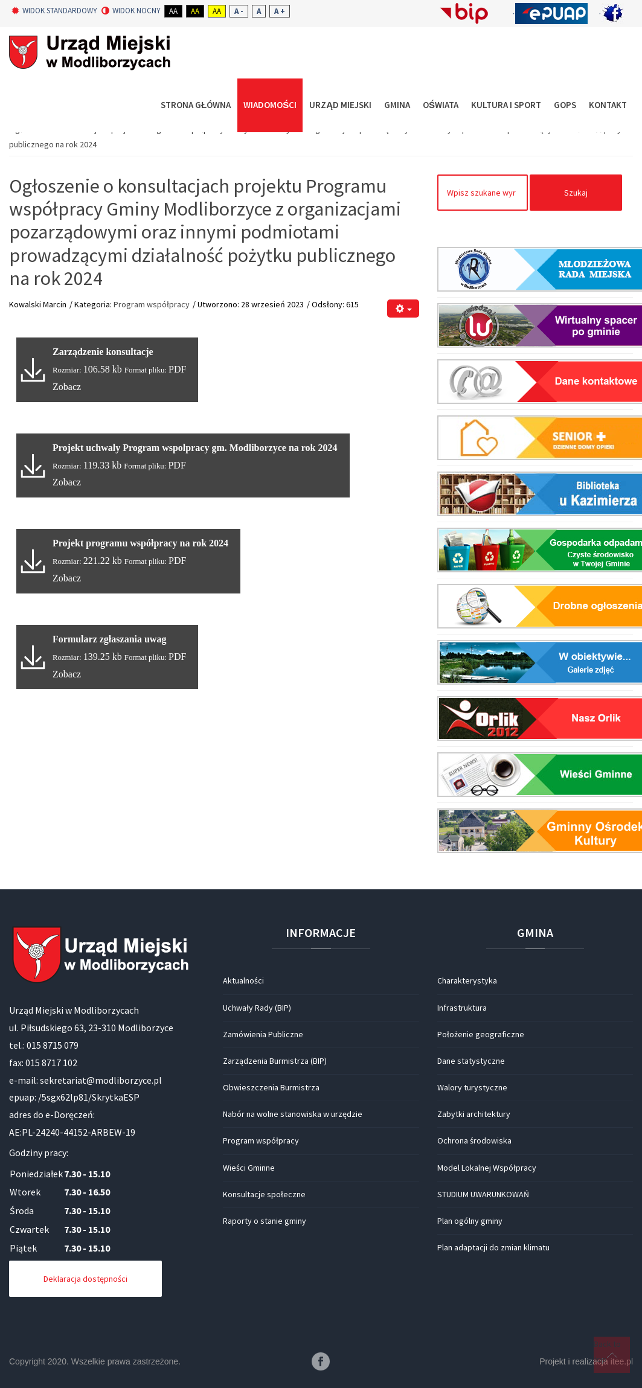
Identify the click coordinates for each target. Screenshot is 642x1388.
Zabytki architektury (473, 1113)
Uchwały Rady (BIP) (257, 1007)
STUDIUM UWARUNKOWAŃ (483, 1194)
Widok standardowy (54, 11)
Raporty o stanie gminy (264, 1220)
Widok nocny (131, 11)
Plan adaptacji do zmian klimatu (493, 1247)
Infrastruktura (462, 1007)
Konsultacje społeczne (264, 1194)
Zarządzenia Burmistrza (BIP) (275, 1060)
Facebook (320, 1361)
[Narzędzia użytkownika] (403, 308)
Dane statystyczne (471, 1060)
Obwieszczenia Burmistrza (271, 1087)
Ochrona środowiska (474, 1140)
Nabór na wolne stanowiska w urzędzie (292, 1113)
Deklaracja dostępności (85, 1278)
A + (279, 11)
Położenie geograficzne (480, 1034)
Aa (173, 11)
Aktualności (243, 980)
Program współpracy (152, 304)
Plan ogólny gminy (469, 1220)
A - (238, 11)
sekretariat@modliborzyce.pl (101, 1080)
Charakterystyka (467, 980)
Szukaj (576, 192)
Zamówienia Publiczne (263, 1034)
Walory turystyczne (472, 1087)
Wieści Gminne (249, 1167)
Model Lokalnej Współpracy (486, 1167)
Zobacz (67, 387)
